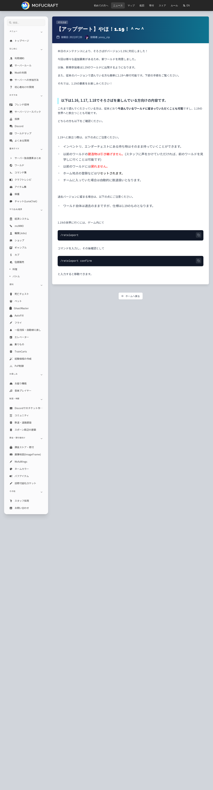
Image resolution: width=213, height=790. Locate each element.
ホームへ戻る (130, 296)
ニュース (118, 5)
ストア (162, 5)
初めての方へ (101, 5)
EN (186, 5)
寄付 (151, 5)
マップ (131, 5)
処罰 (142, 5)
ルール (174, 5)
